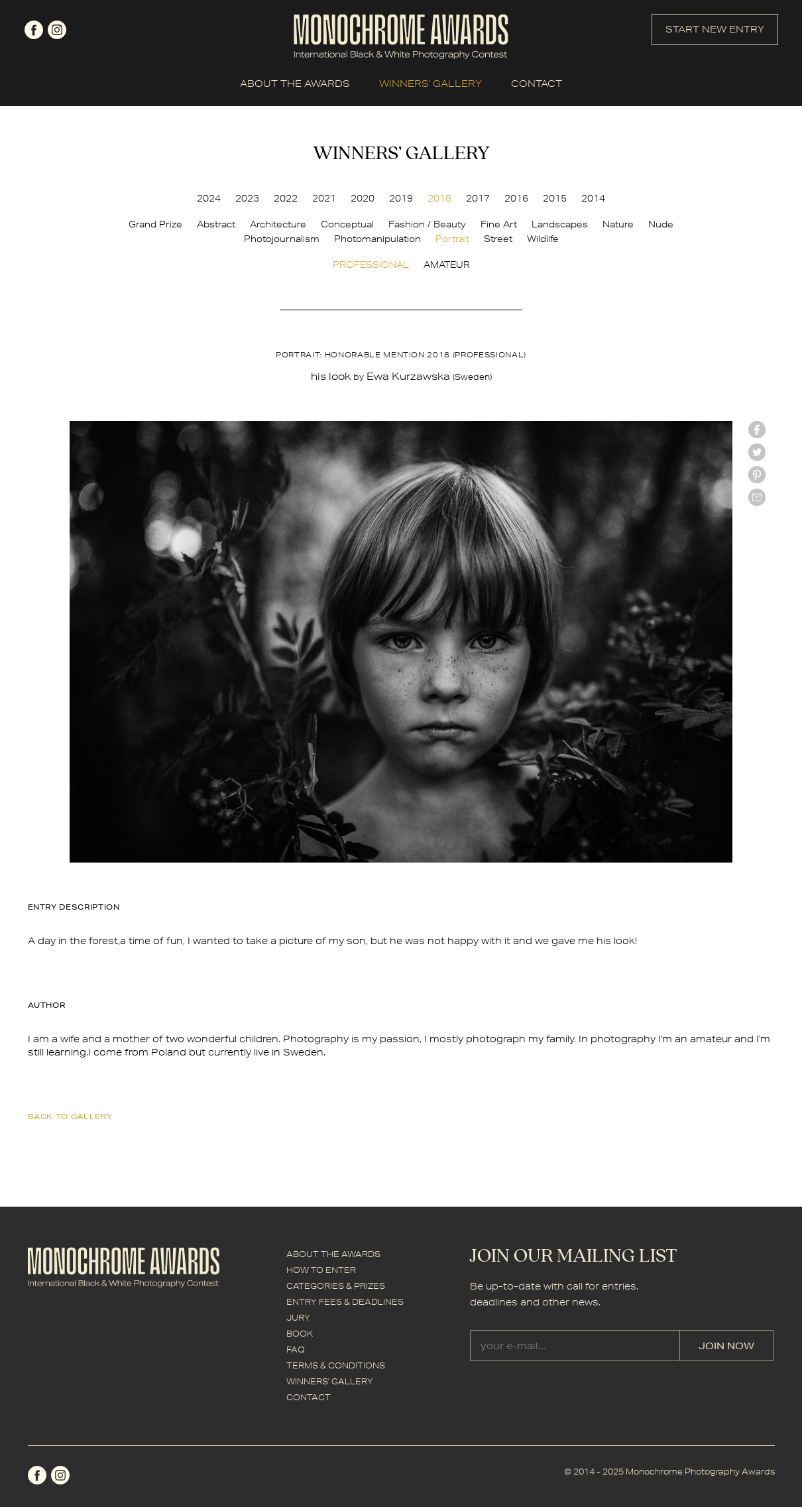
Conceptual (347, 224)
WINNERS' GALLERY (430, 84)
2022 (286, 198)
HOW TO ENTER (321, 1270)
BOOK (299, 1333)
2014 (593, 198)
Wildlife (543, 239)
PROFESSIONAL (371, 265)
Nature (618, 224)
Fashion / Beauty (427, 224)
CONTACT (536, 84)
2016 (516, 198)
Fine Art (499, 224)
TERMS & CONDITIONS (335, 1365)
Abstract (216, 224)
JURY (298, 1317)
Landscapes (560, 224)
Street (498, 239)
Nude (660, 224)
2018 (439, 198)
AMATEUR (447, 265)
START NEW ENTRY (714, 29)
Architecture (278, 224)
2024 (209, 198)
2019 (401, 198)
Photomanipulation (377, 239)
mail (757, 497)
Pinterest (757, 474)
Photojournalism (281, 239)
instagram (57, 30)
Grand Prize (155, 224)
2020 (362, 198)
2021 (324, 198)
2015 (555, 198)
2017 (478, 198)
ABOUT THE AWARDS (295, 84)
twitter (757, 452)
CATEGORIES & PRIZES (335, 1286)
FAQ (295, 1349)
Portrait (452, 239)
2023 (247, 198)
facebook (34, 30)
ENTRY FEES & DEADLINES (345, 1301)
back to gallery (70, 1116)
